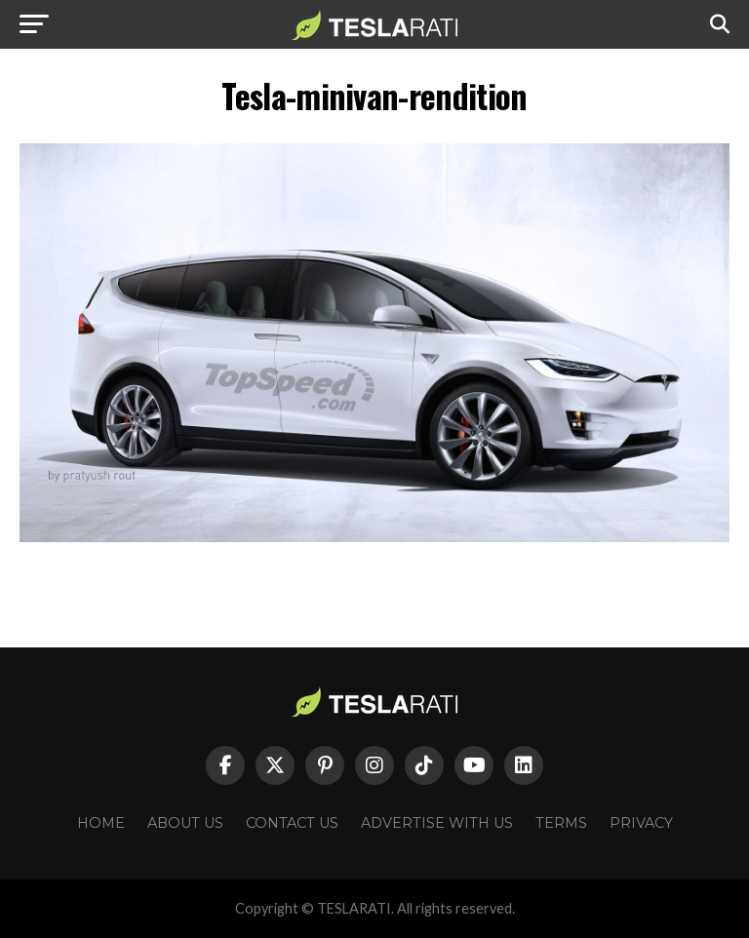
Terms (561, 823)
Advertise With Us (437, 823)
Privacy (641, 823)
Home (101, 823)
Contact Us (292, 823)
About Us (185, 823)
